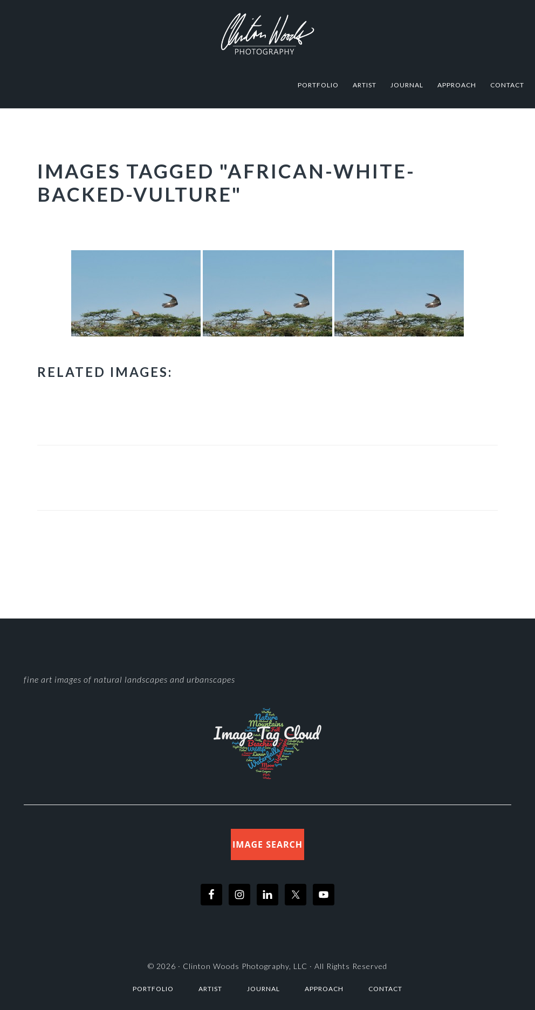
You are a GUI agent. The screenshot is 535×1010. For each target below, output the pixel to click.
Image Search (267, 844)
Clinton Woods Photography (267, 34)
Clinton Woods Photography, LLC (245, 966)
